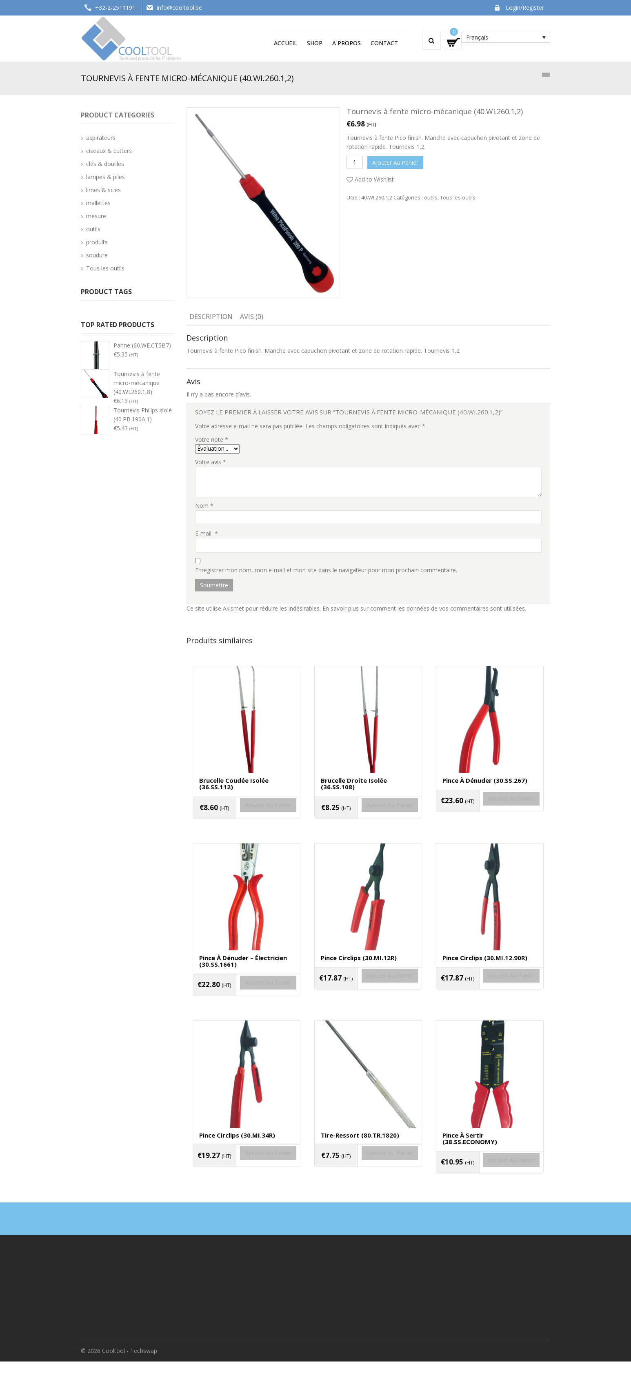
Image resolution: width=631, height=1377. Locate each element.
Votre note (211, 439)
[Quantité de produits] (355, 162)
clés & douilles (105, 164)
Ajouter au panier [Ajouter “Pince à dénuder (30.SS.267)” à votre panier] (490, 810)
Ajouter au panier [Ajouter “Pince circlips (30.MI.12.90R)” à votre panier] (490, 992)
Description (211, 316)
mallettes (98, 203)
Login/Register (525, 7)
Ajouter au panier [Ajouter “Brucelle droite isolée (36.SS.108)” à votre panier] (368, 816)
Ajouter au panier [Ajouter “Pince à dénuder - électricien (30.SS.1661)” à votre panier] (246, 999)
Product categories (117, 115)
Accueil (285, 43)
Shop (314, 43)
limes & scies (103, 190)
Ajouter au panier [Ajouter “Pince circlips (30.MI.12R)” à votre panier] (368, 992)
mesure (96, 216)
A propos (346, 43)
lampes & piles (105, 177)
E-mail (206, 533)
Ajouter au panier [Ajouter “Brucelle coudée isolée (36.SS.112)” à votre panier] (246, 816)
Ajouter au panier (396, 162)
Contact (384, 43)
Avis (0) (251, 316)
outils (431, 195)
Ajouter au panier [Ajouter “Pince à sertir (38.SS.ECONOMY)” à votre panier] (490, 1181)
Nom (204, 505)
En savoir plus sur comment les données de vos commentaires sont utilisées (423, 608)
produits (97, 242)
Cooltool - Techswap (129, 1366)
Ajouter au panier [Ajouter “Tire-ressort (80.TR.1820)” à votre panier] (368, 1174)
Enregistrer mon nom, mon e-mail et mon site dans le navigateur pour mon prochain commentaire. (326, 570)
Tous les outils (457, 195)
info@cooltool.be (179, 7)
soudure (97, 255)
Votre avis (210, 462)
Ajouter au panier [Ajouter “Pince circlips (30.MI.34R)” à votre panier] (246, 1174)
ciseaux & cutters (109, 151)
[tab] (211, 317)
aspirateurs (101, 138)
